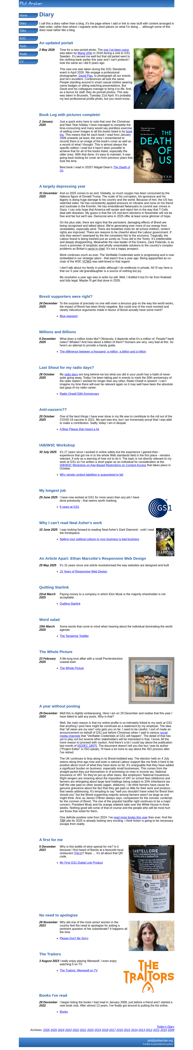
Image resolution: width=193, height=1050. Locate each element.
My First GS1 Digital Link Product (81, 862)
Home (23, 15)
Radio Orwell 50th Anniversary (79, 393)
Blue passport (69, 316)
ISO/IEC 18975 (87, 745)
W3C (23, 38)
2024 (61, 1030)
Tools (23, 46)
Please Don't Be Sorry (74, 938)
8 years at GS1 (69, 506)
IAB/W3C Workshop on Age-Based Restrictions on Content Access (103, 465)
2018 (105, 1030)
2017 (112, 1030)
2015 (127, 1030)
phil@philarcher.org (160, 1040)
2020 (90, 1030)
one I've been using (116, 49)
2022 (75, 1030)
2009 (171, 1030)
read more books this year (130, 817)
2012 (149, 1030)
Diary (23, 23)
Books (64, 1011)
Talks (23, 30)
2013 (141, 1030)
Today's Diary (165, 1026)
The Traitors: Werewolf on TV (79, 970)
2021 (83, 1030)
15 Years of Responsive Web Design (83, 571)
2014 (134, 1030)
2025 (53, 1030)
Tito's (78, 853)
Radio (23, 54)
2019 (97, 1030)
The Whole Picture (72, 668)
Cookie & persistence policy (158, 1044)
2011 (156, 1030)
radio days (71, 374)
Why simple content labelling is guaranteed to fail (91, 474)
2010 (163, 1030)
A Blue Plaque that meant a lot (79, 429)
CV (22, 61)
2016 (120, 1030)
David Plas (86, 75)
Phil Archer (31, 4)
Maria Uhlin (85, 53)
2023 (68, 1030)
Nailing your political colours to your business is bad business (99, 539)
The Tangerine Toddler (74, 636)
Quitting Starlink (70, 603)
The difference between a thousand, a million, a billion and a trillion (103, 351)
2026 (46, 1030)
